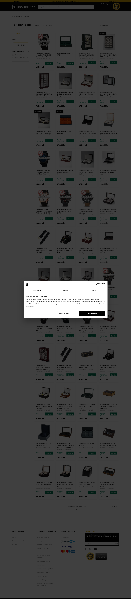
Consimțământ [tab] (37, 290)
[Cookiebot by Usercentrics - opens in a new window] (97, 284)
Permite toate (92, 313)
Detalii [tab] (65, 290)
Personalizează (65, 313)
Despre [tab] (93, 290)
